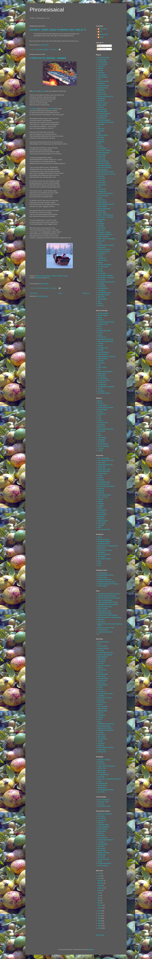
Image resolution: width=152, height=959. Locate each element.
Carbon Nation (102, 462)
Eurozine (100, 411)
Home (60, 293)
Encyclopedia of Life (103, 484)
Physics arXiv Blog (103, 236)
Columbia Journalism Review (106, 322)
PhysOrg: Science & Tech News (106, 356)
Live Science (101, 424)
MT (101, 31)
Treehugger (101, 525)
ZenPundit (100, 305)
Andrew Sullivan (102, 75)
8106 (99, 644)
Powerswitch (101, 516)
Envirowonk (101, 488)
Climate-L (100, 475)
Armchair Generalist (103, 81)
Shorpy (100, 781)
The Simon (101, 448)
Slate (99, 369)
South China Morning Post (105, 371)
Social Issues (101, 254)
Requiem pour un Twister (105, 728)
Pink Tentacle (101, 848)
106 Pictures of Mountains (105, 814)
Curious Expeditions (103, 827)
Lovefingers (101, 695)
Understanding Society (104, 292)
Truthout (100, 389)
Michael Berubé (102, 206)
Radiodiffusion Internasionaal (106, 724)
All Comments (102, 49)
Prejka (99, 721)
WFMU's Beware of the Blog (105, 747)
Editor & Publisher (103, 609)
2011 (99, 913)
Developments (102, 548)
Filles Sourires (102, 676)
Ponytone (100, 717)
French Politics (102, 154)
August (100, 890)
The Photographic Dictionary (106, 790)
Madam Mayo (101, 200)
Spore (99, 561)
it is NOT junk (101, 178)
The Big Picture (102, 787)
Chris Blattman (102, 118)
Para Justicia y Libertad (104, 559)
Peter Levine (101, 230)
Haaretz (100, 335)
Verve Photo (101, 792)
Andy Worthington (103, 77)
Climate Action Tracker (104, 469)
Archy (99, 79)
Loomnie (100, 198)
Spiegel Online (102, 374)
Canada (42, 91)
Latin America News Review (105, 341)
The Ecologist (101, 523)
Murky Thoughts (102, 213)
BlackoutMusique (102, 657)
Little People (101, 846)
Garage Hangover (103, 685)
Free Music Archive (103, 678)
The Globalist (101, 442)
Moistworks (101, 700)
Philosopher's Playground (105, 234)
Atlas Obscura (102, 820)
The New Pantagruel (103, 446)
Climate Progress (102, 473)
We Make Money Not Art (104, 863)
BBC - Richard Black (103, 458)
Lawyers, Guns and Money (105, 193)
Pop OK (100, 719)
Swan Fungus (101, 737)
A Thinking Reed (102, 62)
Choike (100, 537)
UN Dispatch (101, 391)
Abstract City (101, 66)
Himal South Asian (103, 422)
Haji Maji (100, 687)
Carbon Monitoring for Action (106, 460)
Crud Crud (100, 663)
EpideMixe (101, 761)
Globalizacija (101, 552)
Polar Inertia (101, 777)
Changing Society (103, 116)
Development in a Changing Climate (108, 546)
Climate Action (102, 467)
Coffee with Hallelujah (104, 120)
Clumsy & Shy (102, 659)
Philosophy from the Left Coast (106, 581)
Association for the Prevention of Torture (109, 594)
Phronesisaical (47, 10)
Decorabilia (101, 131)
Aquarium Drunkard (103, 648)
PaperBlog (101, 226)
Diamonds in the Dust (104, 665)
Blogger (91, 949)
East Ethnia (101, 137)
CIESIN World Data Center (105, 464)
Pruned (100, 243)
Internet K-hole (102, 768)
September (101, 888)
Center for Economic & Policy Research (109, 598)
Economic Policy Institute (105, 606)
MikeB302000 (101, 210)
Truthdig (100, 450)
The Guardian (101, 376)
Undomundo (101, 743)
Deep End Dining (102, 829)
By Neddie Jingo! (102, 111)
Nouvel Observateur (103, 352)
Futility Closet (101, 156)
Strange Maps (102, 855)
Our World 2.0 (101, 512)
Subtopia (100, 256)
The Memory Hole (103, 629)
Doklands (100, 667)
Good (99, 418)
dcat (99, 126)
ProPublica (101, 361)
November (101, 883)
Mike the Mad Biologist (104, 208)
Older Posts (86, 293)
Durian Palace (102, 831)
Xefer (99, 301)
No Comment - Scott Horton (105, 217)
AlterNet (100, 317)
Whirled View (101, 297)
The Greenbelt (102, 273)
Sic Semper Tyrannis (103, 251)
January (100, 908)
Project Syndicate (102, 358)
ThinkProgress (102, 286)
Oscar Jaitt (101, 804)
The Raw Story (102, 382)
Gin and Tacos (102, 159)
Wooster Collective (103, 865)
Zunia (99, 565)
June (99, 895)
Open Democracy (102, 354)
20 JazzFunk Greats (103, 642)
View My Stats (100, 935)
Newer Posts (33, 293)
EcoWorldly (101, 480)
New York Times (44, 45)
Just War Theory (102, 577)
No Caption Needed (103, 774)
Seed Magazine (102, 437)
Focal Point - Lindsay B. (104, 150)
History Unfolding (102, 169)
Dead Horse (101, 128)
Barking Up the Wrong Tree (105, 96)
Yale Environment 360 (104, 529)
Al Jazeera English (103, 313)
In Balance (101, 499)
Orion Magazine (102, 510)
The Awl (100, 269)
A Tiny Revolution (102, 64)
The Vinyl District (102, 739)
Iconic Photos (101, 764)
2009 (99, 918)
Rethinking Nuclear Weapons (106, 245)
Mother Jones (101, 427)
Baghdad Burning (102, 88)
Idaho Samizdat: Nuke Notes (106, 172)
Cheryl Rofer (103, 29)
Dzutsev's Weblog (103, 135)
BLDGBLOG (101, 100)
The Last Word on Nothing (105, 275)
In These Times (102, 337)
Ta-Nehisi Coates (102, 260)
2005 (99, 928)
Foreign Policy (102, 414)
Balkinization (101, 90)
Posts (99, 45)
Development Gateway (104, 541)
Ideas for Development (104, 554)
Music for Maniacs (103, 706)
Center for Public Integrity (105, 600)
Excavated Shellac (103, 674)
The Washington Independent (106, 386)
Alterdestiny (101, 72)
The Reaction (101, 279)
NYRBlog (100, 221)
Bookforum (101, 320)
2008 (99, 921)
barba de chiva (104, 34)
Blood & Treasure (102, 103)
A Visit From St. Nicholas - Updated (48, 58)
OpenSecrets (101, 622)
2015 (99, 873)
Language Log (102, 191)
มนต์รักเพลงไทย (102, 752)
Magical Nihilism (102, 202)
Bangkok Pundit (102, 94)
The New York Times (103, 380)
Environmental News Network (106, 486)
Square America (102, 785)
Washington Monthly (103, 295)
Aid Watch (100, 68)
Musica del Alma (102, 708)
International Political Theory (106, 575)
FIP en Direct (101, 835)
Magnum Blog (101, 770)
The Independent (102, 378)
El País (100, 328)
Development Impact (103, 543)
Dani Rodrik (101, 124)
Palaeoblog (101, 223)
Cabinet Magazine (103, 405)
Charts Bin (101, 822)
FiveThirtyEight (102, 148)
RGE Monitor (101, 363)
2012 (99, 911)
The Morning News (103, 444)
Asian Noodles (102, 818)
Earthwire (100, 477)
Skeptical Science (103, 521)
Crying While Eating (103, 824)
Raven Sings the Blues (104, 726)
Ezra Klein (100, 146)
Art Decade (101, 650)
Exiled (99, 144)
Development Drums (103, 539)
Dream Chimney (102, 670)
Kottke (99, 187)
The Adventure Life (103, 266)
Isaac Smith (101, 176)
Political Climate (102, 514)
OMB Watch (101, 619)
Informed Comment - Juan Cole (106, 174)
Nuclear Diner (44, 283)
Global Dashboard (103, 161)
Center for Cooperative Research (107, 596)
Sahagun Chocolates (103, 852)
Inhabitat (100, 501)
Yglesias (100, 303)
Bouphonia (101, 107)
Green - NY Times (103, 497)
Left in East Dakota (103, 195)
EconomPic (101, 139)
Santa (48, 277)
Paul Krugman (102, 228)
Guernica (100, 420)
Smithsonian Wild (102, 783)
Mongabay (101, 506)
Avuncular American (103, 85)
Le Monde (100, 343)
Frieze (99, 416)
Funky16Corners (102, 680)
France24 (100, 332)
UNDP (99, 563)
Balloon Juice (101, 92)
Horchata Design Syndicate (105, 840)
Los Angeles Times (103, 348)
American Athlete (102, 646)
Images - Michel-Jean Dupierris (106, 766)
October (100, 885)
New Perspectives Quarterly (105, 429)
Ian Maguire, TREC (103, 802)
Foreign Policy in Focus (104, 611)
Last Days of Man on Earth (105, 693)
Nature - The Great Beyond (105, 215)
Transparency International (105, 632)
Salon (99, 365)
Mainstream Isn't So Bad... (105, 698)
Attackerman (101, 83)
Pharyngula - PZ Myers (104, 232)
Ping (99, 433)
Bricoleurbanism (102, 109)
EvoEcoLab (101, 490)
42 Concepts (101, 816)
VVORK (100, 861)
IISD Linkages (102, 556)
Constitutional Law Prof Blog (106, 122)
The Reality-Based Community (106, 282)
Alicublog (100, 70)
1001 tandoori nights (103, 57)
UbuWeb (100, 741)
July (99, 893)
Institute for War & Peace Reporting (107, 615)
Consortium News (103, 324)
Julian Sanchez (102, 185)
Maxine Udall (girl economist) (106, 204)
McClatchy (101, 350)
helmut (102, 37)
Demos (100, 326)
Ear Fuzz (100, 672)
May (99, 898)
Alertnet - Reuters (103, 315)
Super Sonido (101, 734)
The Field (100, 271)
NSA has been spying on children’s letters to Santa (51, 276)
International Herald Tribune (105, 339)
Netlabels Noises (102, 711)
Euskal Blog (101, 141)
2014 (99, 876)
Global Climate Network (104, 495)
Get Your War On (102, 837)
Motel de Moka (102, 702)
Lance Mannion (102, 189)
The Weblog (101, 284)
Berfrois (100, 401)
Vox (99, 634)
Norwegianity (101, 219)
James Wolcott (102, 182)
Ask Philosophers (102, 573)
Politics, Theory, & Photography (106, 238)
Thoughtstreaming (103, 288)
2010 (99, 916)
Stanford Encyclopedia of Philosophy (108, 584)
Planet (99, 435)
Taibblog (100, 262)
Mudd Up (100, 704)
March (99, 903)
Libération (100, 345)
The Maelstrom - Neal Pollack (106, 277)
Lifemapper (101, 503)
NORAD (51, 108)
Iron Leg (100, 689)
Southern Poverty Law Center (106, 627)
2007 (99, 923)
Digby (99, 133)
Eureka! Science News (104, 330)
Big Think (100, 403)
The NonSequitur (102, 586)
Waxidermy (101, 745)
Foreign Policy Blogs (103, 152)
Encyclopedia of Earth (104, 482)
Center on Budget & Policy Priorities (108, 602)
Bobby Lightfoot (102, 105)
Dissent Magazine (103, 409)
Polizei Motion (102, 715)
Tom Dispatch (101, 290)
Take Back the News (103, 859)
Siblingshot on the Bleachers (106, 730)
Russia (35, 91)
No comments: (53, 49)
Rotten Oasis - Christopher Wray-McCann (109, 779)
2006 (99, 925)
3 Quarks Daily (102, 59)
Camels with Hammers (104, 113)
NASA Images (102, 772)
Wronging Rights (102, 299)
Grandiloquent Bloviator (104, 165)
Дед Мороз (39, 277)
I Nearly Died (101, 842)
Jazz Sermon (101, 691)
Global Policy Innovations (105, 550)
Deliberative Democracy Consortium (108, 604)
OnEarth (100, 508)
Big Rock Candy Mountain (105, 655)
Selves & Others (102, 367)
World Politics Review (104, 393)
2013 (99, 878)
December (101, 880)
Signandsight (101, 440)
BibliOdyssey (101, 98)
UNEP (99, 527)
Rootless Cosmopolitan (104, 249)
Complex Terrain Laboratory (105, 407)
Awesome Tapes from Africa (105, 652)
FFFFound (101, 833)
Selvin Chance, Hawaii (104, 806)
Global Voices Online (103, 163)
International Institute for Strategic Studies (109, 617)
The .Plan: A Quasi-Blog (104, 264)
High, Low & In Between (104, 167)
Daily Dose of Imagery (104, 759)
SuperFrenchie (102, 258)
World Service (101, 749)
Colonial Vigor (102, 661)
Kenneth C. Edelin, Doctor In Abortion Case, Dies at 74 (58, 29)
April (99, 900)
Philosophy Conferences (104, 579)
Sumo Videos (101, 857)
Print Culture (101, 241)
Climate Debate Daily (104, 471)
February (100, 905)
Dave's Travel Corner (103, 799)
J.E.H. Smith (101, 180)
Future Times (101, 683)
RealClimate (101, 518)
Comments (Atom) (42, 296)
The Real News (102, 384)
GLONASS (33, 108)
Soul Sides (101, 732)
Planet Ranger (102, 850)
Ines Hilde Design (103, 844)
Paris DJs (100, 713)
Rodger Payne (102, 247)
